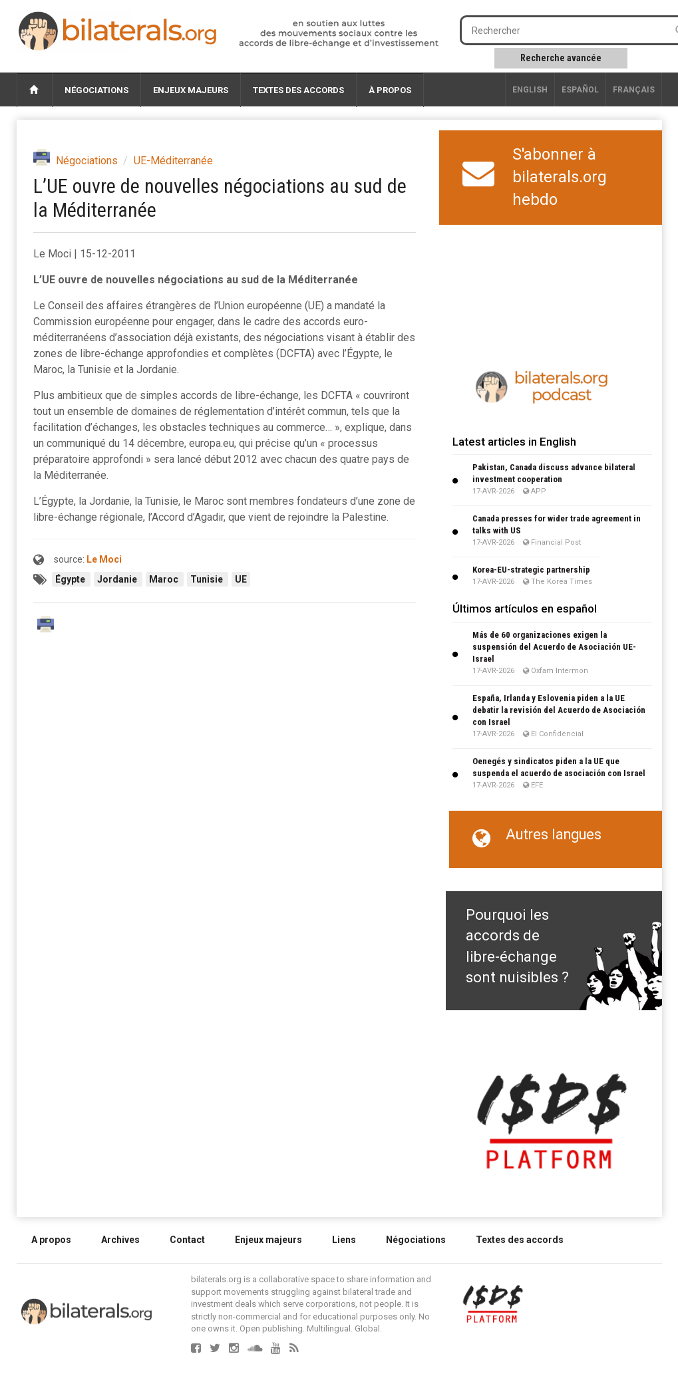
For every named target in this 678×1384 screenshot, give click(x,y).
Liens (344, 1239)
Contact (187, 1239)
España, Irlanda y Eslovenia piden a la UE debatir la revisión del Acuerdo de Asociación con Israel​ (558, 710)
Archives (120, 1239)
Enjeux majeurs (190, 90)
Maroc (164, 579)
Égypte (71, 579)
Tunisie (207, 579)
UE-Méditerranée (173, 160)
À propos (390, 90)
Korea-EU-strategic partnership (531, 570)
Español (580, 89)
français (634, 89)
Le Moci (104, 559)
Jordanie (118, 579)
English (530, 89)
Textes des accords (298, 90)
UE (241, 579)
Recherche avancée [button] (560, 58)
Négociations (96, 90)
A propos (51, 1239)
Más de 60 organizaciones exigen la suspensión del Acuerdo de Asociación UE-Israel (554, 647)
